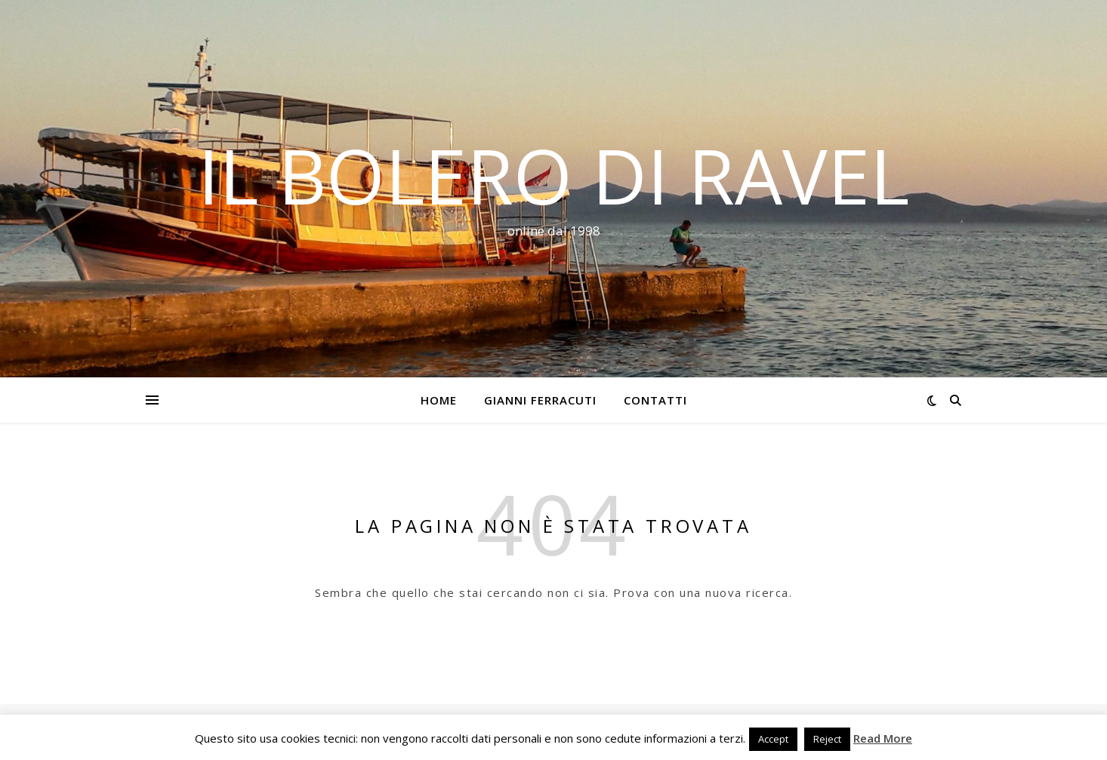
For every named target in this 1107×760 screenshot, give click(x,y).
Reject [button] (827, 739)
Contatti (655, 400)
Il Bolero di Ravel (553, 175)
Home (439, 400)
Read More (882, 738)
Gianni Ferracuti (540, 400)
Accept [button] (773, 739)
